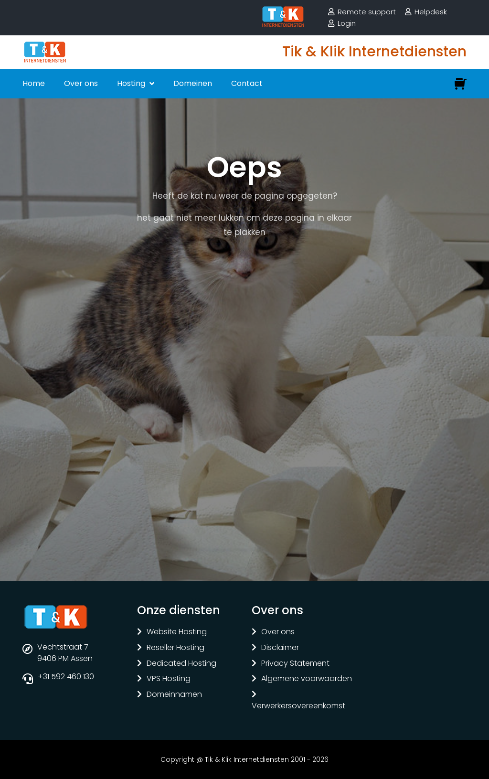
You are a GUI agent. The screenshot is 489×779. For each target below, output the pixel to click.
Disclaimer (280, 648)
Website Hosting (177, 632)
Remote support (367, 12)
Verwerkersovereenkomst (298, 706)
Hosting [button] (132, 83)
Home (33, 83)
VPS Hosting (169, 679)
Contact (247, 83)
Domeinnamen (174, 695)
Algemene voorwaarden (306, 679)
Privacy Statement (295, 664)
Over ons (81, 83)
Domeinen (192, 83)
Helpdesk (431, 12)
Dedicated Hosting (181, 664)
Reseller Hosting (175, 648)
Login (347, 23)
